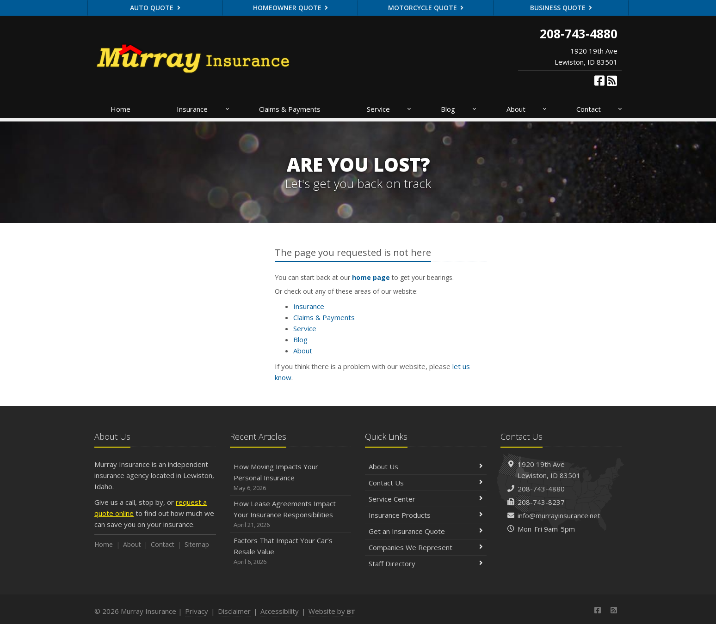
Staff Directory (426, 563)
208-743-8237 (541, 502)
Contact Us (426, 482)
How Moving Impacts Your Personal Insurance (291, 477)
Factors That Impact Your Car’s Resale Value (291, 551)
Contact (599, 109)
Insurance (203, 109)
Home (120, 109)
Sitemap (197, 544)
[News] (612, 80)
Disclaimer (234, 611)
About (527, 109)
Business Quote (561, 7)
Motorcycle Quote (426, 7)
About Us (426, 466)
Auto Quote (155, 7)
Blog (459, 109)
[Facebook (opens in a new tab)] (599, 80)
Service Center (426, 498)
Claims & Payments (290, 109)
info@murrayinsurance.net (559, 515)
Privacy (196, 611)
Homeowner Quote (290, 7)
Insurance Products (426, 515)
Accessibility (279, 611)
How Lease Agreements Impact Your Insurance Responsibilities (291, 514)
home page (371, 277)
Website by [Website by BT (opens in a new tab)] (332, 611)
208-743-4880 (541, 488)
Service (389, 109)
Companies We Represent (426, 547)
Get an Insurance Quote (426, 531)
